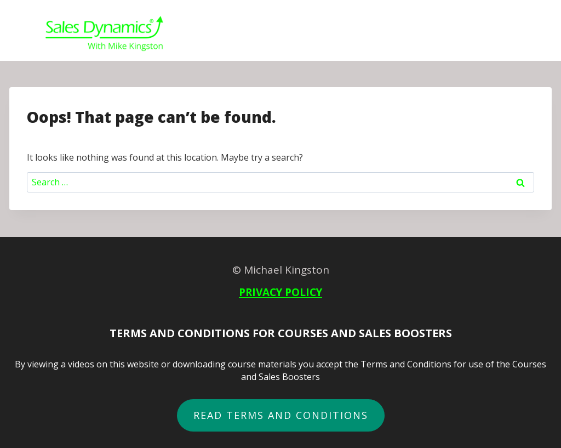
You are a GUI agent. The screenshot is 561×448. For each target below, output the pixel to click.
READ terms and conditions (280, 415)
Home (267, 35)
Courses (315, 35)
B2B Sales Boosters (396, 35)
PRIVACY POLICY (280, 292)
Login (515, 35)
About (472, 35)
